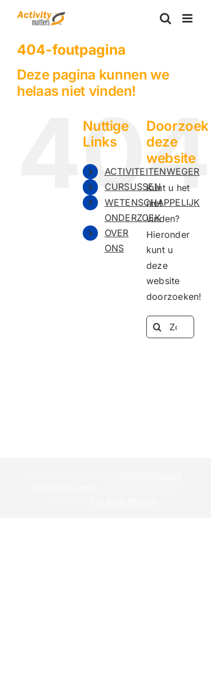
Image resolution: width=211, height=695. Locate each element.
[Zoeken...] (170, 327)
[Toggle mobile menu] (188, 18)
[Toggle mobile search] (165, 18)
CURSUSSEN (133, 186)
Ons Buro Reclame (123, 500)
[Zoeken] (157, 327)
